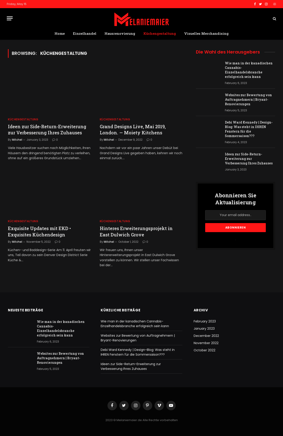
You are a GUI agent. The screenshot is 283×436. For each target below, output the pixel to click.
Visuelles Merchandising (206, 33)
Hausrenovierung (120, 33)
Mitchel (17, 140)
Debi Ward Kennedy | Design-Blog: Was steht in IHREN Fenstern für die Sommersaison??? (249, 129)
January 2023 (204, 328)
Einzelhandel (84, 33)
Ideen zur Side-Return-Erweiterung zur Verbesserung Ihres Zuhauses (47, 129)
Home (60, 33)
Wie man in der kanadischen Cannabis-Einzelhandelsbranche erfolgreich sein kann (249, 70)
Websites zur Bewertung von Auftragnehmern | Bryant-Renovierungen (248, 99)
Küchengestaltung (159, 33)
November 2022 (206, 343)
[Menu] (10, 18)
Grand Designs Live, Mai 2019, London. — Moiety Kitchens (133, 129)
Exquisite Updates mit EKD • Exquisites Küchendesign (39, 231)
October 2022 (204, 350)
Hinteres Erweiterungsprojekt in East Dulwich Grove (136, 231)
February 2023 (205, 321)
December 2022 (206, 335)
